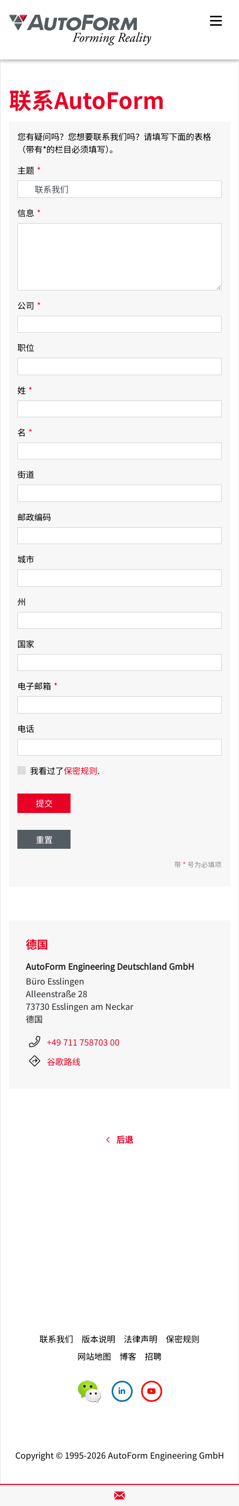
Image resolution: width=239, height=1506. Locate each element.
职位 (25, 347)
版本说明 (98, 1338)
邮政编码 (34, 516)
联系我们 (56, 1338)
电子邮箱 (37, 685)
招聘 (153, 1356)
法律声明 (140, 1338)
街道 (25, 474)
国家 (25, 643)
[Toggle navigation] (216, 19)
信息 (29, 212)
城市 (25, 559)
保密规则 (80, 770)
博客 (128, 1356)
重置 (44, 839)
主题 (29, 170)
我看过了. (64, 770)
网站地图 (94, 1356)
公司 (29, 305)
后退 (119, 1139)
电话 (25, 728)
